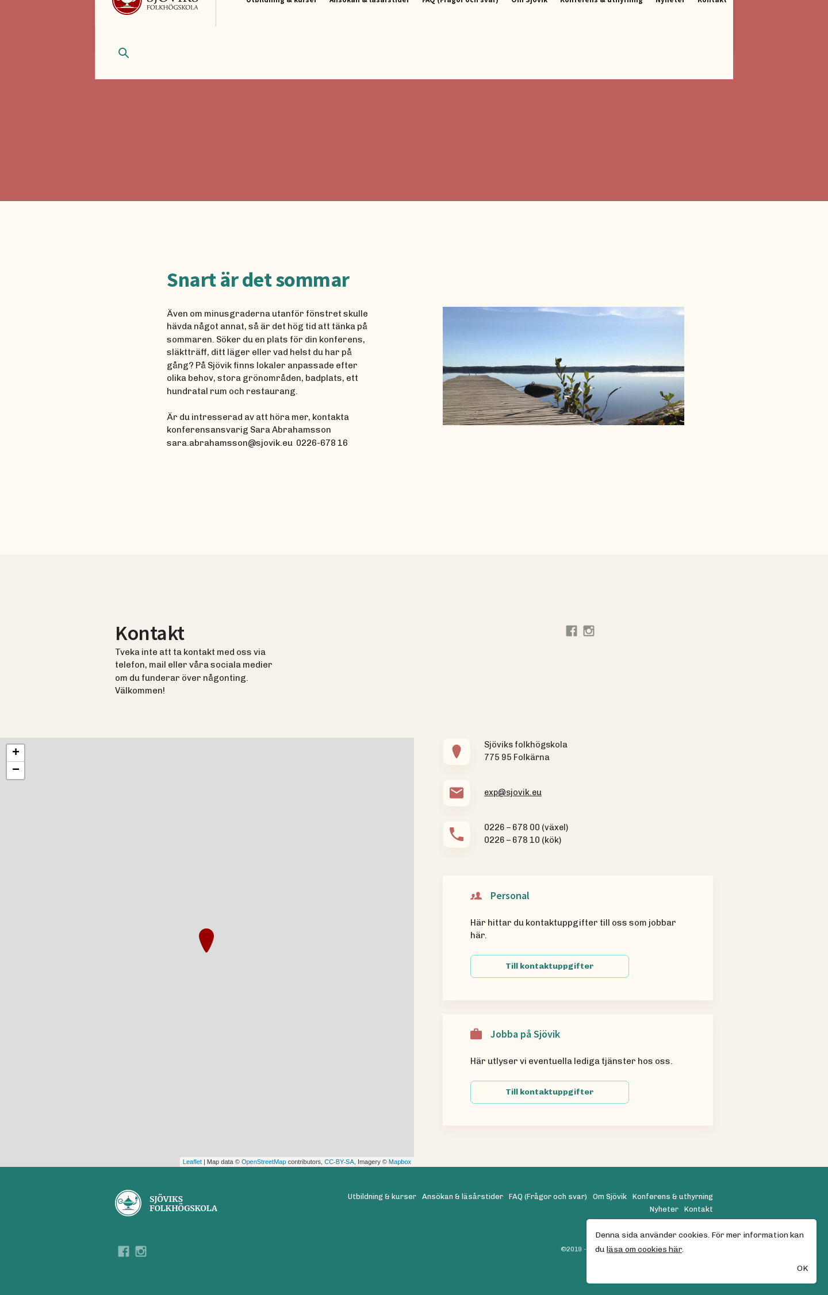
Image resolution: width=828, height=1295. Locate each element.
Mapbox (400, 1161)
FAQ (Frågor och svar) (548, 1196)
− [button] (16, 770)
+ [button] (16, 753)
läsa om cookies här (644, 1250)
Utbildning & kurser (382, 1196)
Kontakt (698, 1209)
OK (802, 1269)
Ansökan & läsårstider (462, 1196)
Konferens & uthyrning (672, 1196)
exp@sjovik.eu (513, 792)
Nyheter (664, 1209)
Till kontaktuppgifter (549, 966)
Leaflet (192, 1161)
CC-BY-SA (339, 1161)
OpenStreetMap (263, 1161)
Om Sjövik (610, 1196)
